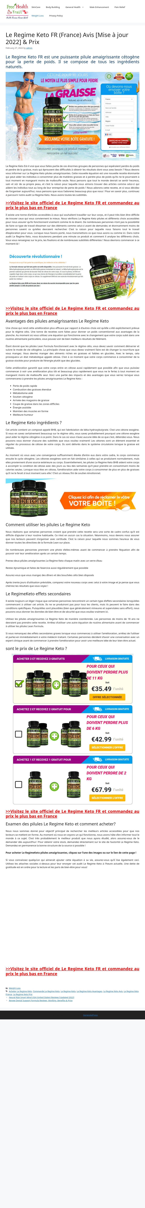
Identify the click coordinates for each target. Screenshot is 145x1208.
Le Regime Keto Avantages (89, 991)
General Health (76, 7)
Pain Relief (120, 7)
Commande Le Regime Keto (46, 991)
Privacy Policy (56, 15)
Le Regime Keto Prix (22, 994)
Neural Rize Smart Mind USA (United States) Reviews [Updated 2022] (41, 997)
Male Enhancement (99, 7)
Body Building (53, 7)
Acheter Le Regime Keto (20, 991)
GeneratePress (90, 1015)
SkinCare (36, 7)
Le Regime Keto (68, 991)
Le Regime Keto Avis (113, 991)
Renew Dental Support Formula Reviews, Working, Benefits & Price (40, 1000)
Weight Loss (38, 15)
